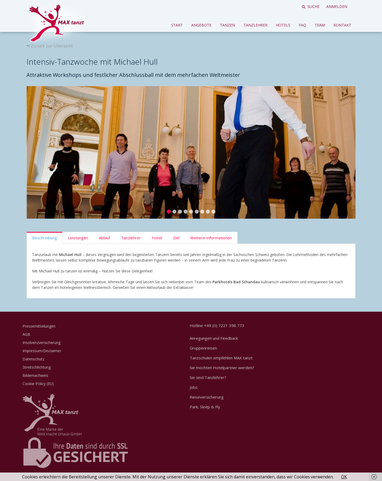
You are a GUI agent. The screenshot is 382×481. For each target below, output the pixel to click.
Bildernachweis (35, 375)
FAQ (302, 25)
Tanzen (227, 25)
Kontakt (342, 25)
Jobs (194, 387)
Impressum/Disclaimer (42, 350)
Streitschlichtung (37, 367)
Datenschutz (33, 358)
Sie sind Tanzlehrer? (208, 377)
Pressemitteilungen (39, 326)
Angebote (201, 25)
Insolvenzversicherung (41, 342)
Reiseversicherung (207, 397)
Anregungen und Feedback (214, 338)
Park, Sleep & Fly (205, 406)
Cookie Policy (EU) (38, 383)
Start (177, 25)
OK (344, 477)
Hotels (283, 25)
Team (320, 25)
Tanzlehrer (255, 25)
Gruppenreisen (203, 348)
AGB (26, 334)
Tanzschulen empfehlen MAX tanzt (221, 357)
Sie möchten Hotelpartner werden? (222, 367)
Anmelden (336, 6)
